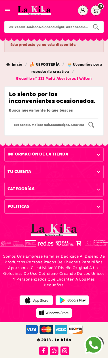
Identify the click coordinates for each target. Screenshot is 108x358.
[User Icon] (83, 10)
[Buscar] (46, 27)
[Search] (96, 27)
